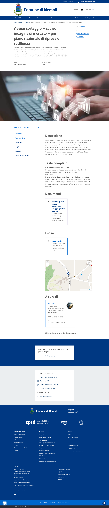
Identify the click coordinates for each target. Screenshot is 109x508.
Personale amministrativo (21, 448)
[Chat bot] (104, 503)
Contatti (16, 466)
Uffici (15, 440)
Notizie (69, 435)
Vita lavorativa (43, 440)
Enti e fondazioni (18, 442)
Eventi (69, 440)
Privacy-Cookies (44, 502)
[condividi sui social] (80, 26)
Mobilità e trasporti (44, 451)
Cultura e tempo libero (45, 437)
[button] (86, 2)
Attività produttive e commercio (47, 443)
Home (15, 23)
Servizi (41, 432)
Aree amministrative (19, 435)
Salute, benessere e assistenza (47, 461)
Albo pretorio (71, 448)
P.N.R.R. (60, 480)
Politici (16, 445)
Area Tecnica (52, 303)
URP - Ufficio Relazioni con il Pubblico (24, 485)
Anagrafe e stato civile (45, 435)
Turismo (41, 448)
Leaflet (81, 289)
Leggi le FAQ (61, 472)
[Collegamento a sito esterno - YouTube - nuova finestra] (82, 10)
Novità (21, 23)
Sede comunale (56, 241)
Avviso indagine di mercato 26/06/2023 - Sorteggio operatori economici (58, 206)
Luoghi (16, 450)
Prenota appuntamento (64, 469)
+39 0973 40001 (18, 477)
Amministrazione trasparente (75, 451)
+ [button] (47, 262)
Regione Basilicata (67, 2)
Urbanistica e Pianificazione (46, 445)
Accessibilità (61, 477)
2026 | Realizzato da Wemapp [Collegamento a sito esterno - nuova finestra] (22, 507)
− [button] (47, 264)
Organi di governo (18, 437)
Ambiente (42, 458)
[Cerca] (93, 9)
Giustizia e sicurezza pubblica (47, 453)
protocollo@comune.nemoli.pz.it (22, 483)
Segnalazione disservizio (64, 474)
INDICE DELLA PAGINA (21, 127)
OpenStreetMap (88, 289)
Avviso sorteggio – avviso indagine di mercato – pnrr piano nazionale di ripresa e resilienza (56, 23)
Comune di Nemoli (40, 9)
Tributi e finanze (43, 456)
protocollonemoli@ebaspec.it (22, 480)
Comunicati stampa (73, 437)
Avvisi (27, 23)
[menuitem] (77, 17)
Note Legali (52, 502)
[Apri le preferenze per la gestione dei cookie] (5, 503)
